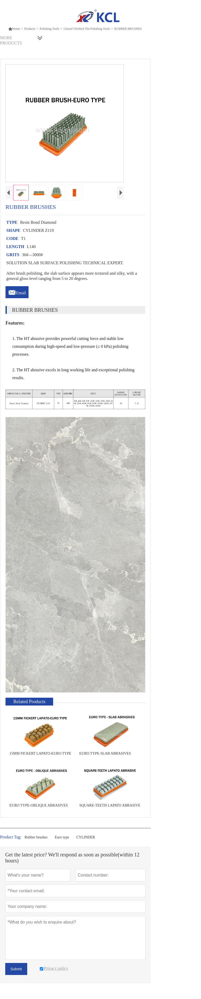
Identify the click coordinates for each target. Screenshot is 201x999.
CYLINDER (85, 837)
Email (17, 291)
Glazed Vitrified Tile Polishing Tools (87, 29)
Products (29, 29)
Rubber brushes (36, 837)
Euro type (62, 837)
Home (14, 29)
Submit (16, 969)
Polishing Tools (49, 29)
